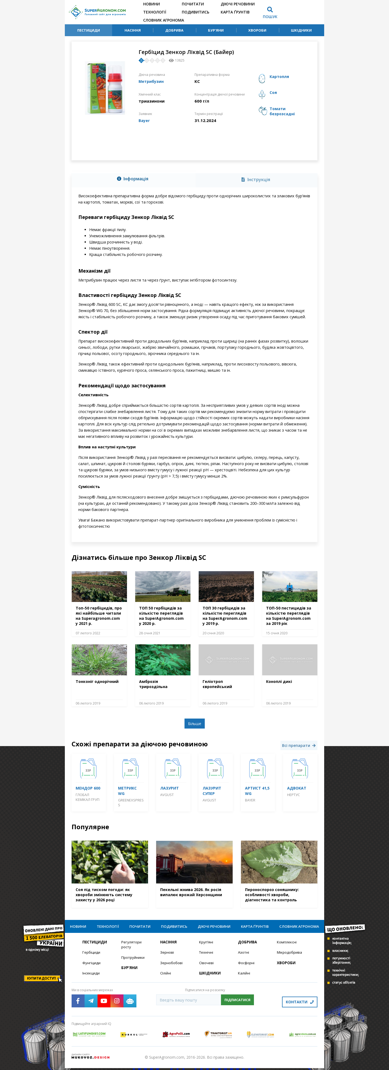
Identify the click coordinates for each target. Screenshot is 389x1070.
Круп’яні (206, 945)
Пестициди (88, 30)
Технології (154, 12)
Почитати (193, 3)
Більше (194, 723)
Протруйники (133, 961)
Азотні (244, 956)
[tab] (134, 179)
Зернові (167, 956)
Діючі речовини (238, 3)
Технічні (206, 956)
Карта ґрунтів (235, 12)
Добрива (174, 30)
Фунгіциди (91, 966)
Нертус (293, 794)
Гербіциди (91, 956)
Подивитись (195, 12)
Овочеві (206, 966)
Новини (151, 3)
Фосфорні (247, 966)
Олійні (165, 977)
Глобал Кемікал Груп (87, 797)
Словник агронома (163, 20)
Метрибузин (152, 81)
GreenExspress (131, 802)
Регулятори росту (132, 948)
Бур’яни (216, 30)
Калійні (244, 977)
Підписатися (237, 1003)
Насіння (133, 30)
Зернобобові (172, 966)
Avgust (167, 794)
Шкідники (301, 30)
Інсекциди (91, 977)
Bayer (144, 120)
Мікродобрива (290, 956)
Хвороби (257, 30)
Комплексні (287, 945)
